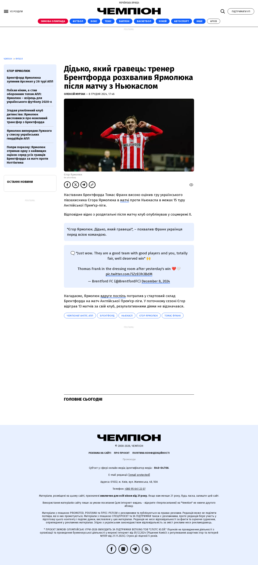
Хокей (163, 21)
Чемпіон (8, 59)
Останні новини (20, 182)
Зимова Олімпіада (53, 21)
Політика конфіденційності (151, 452)
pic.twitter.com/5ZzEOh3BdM (129, 274)
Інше (200, 21)
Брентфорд (107, 315)
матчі (124, 200)
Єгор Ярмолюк (148, 315)
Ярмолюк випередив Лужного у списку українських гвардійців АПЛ (29, 134)
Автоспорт (181, 21)
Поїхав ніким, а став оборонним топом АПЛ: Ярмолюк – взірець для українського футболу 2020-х (29, 96)
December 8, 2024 (156, 281)
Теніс (108, 21)
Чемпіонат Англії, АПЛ (80, 315)
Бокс (94, 21)
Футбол (78, 21)
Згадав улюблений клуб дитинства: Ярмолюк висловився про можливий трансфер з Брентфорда (27, 116)
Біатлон (124, 21)
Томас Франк (173, 315)
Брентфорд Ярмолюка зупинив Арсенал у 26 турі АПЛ (30, 79)
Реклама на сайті (100, 452)
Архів (213, 21)
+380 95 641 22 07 (135, 488)
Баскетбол (144, 21)
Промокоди (129, 459)
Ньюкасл (127, 315)
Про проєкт (122, 452)
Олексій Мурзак (75, 94)
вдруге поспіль (113, 296)
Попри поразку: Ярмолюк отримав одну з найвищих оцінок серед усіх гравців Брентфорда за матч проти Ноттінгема (27, 155)
